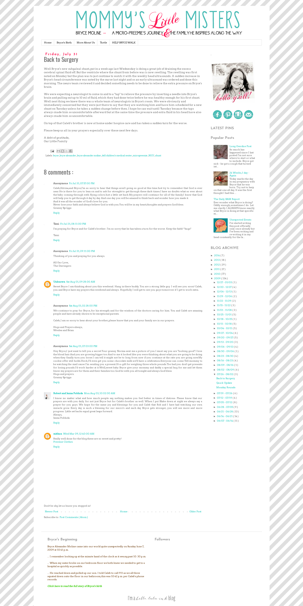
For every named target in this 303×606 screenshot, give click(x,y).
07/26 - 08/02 (225, 374)
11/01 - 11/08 (224, 309)
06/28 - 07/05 (225, 407)
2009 (217, 278)
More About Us (86, 42)
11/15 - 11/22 (224, 305)
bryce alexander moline (89, 155)
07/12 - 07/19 (225, 397)
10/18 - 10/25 (225, 319)
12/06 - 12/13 (224, 291)
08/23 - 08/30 (225, 355)
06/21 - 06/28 (225, 411)
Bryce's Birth (64, 42)
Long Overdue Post (240, 146)
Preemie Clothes (63, 441)
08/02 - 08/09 (226, 369)
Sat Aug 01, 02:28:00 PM (83, 305)
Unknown (59, 281)
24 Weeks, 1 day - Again (239, 174)
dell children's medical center (117, 155)
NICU (151, 155)
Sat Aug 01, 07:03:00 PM (83, 346)
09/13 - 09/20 (225, 342)
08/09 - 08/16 (225, 364)
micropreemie (140, 155)
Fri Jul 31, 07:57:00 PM (82, 183)
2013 (217, 259)
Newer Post (51, 511)
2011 (217, 269)
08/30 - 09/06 (226, 351)
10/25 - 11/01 (224, 314)
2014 (217, 255)
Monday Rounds (225, 387)
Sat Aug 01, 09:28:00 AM (80, 281)
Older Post (195, 511)
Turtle (103, 42)
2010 (217, 273)
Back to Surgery (225, 378)
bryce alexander (68, 155)
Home (48, 42)
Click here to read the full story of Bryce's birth (74, 586)
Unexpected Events (240, 219)
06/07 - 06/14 (225, 420)
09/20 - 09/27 (225, 337)
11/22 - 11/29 (224, 300)
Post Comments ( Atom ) (74, 517)
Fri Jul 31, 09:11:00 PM (82, 251)
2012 (217, 264)
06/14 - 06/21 (225, 416)
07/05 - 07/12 (225, 402)
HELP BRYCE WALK (123, 42)
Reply (56, 212)
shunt (158, 155)
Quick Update (224, 382)
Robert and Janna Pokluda (68, 393)
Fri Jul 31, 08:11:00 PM (73, 223)
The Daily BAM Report (227, 199)
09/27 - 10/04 (225, 332)
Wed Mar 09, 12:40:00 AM (78, 433)
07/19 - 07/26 (225, 393)
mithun (57, 433)
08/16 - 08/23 (225, 360)
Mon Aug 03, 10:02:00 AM (99, 393)
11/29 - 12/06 (225, 296)
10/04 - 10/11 (225, 328)
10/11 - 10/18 (224, 323)
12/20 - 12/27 (224, 287)
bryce (56, 155)
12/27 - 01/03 (225, 282)
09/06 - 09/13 (225, 346)
